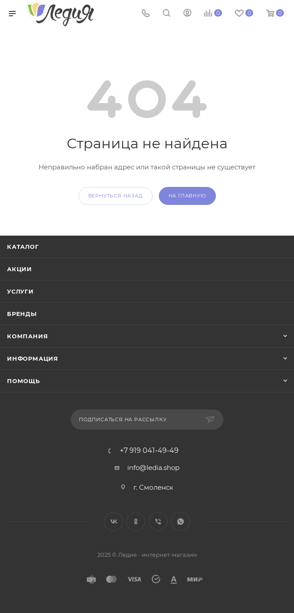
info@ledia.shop (153, 467)
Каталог (23, 246)
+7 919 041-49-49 (149, 450)
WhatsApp (180, 521)
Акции (19, 268)
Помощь (23, 380)
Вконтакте (113, 521)
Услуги (20, 291)
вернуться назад (115, 196)
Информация (32, 358)
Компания (27, 336)
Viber (158, 521)
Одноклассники (135, 521)
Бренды (22, 313)
